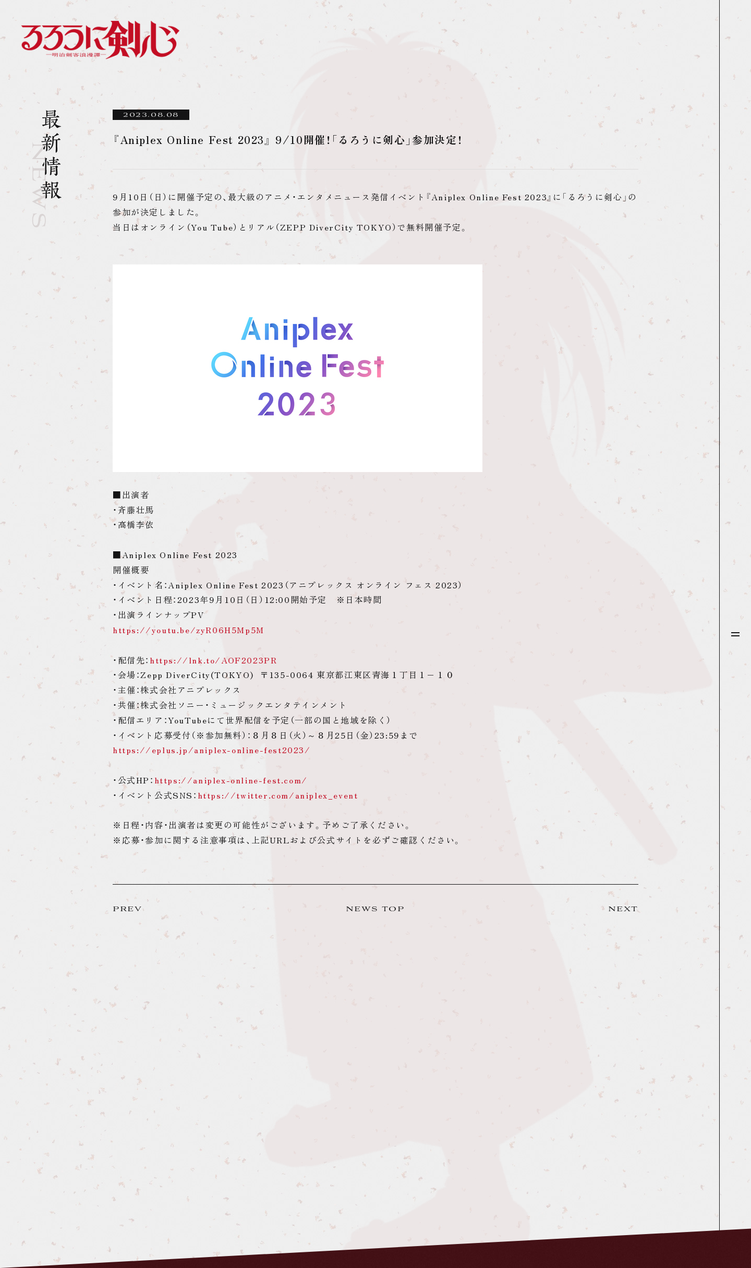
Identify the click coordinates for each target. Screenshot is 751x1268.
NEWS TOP (375, 909)
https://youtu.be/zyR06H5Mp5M (188, 629)
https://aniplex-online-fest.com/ (231, 780)
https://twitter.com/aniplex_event (278, 795)
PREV (127, 909)
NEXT (623, 909)
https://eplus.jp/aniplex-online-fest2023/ (212, 749)
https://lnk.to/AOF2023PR (213, 660)
